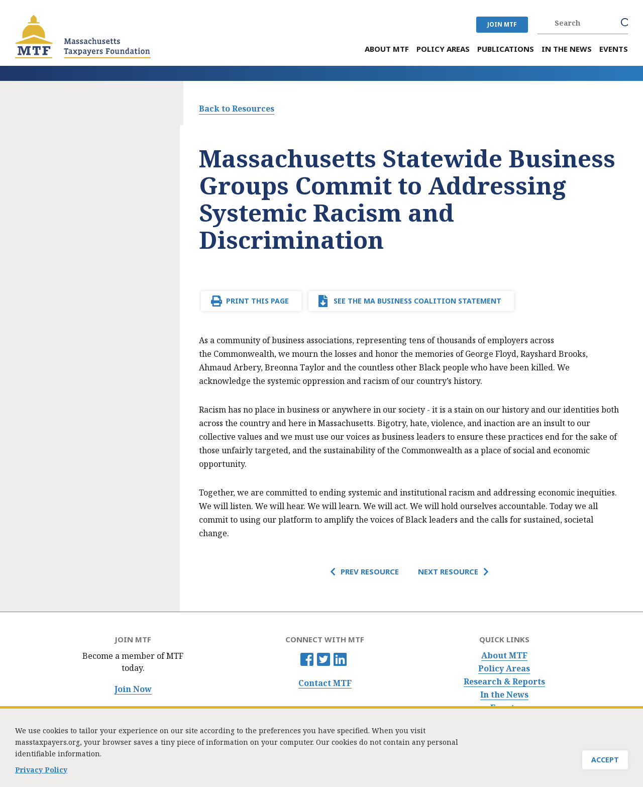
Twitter (323, 659)
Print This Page (257, 301)
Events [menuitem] (613, 49)
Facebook (307, 659)
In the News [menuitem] (567, 49)
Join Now (133, 689)
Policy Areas (504, 668)
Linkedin (340, 659)
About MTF (504, 655)
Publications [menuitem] (505, 49)
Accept (605, 764)
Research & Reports (504, 681)
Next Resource (448, 571)
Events (504, 708)
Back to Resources (236, 108)
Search (626, 23)
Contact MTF (325, 683)
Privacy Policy (41, 774)
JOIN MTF (502, 24)
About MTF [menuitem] (387, 49)
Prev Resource (370, 571)
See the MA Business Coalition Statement (417, 301)
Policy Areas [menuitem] (443, 49)
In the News (504, 695)
